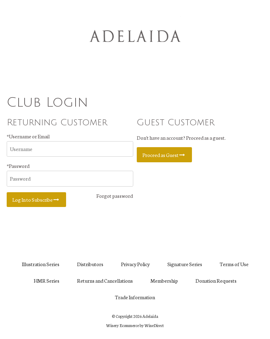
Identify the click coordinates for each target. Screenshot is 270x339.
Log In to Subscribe (36, 199)
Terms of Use (234, 264)
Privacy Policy (135, 264)
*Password (18, 165)
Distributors (90, 264)
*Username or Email (28, 136)
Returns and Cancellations (105, 280)
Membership (164, 280)
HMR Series (46, 280)
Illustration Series (40, 264)
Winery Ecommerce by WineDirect (135, 325)
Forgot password (114, 195)
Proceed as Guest (164, 154)
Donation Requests (216, 280)
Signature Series (184, 264)
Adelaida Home (135, 36)
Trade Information (135, 297)
